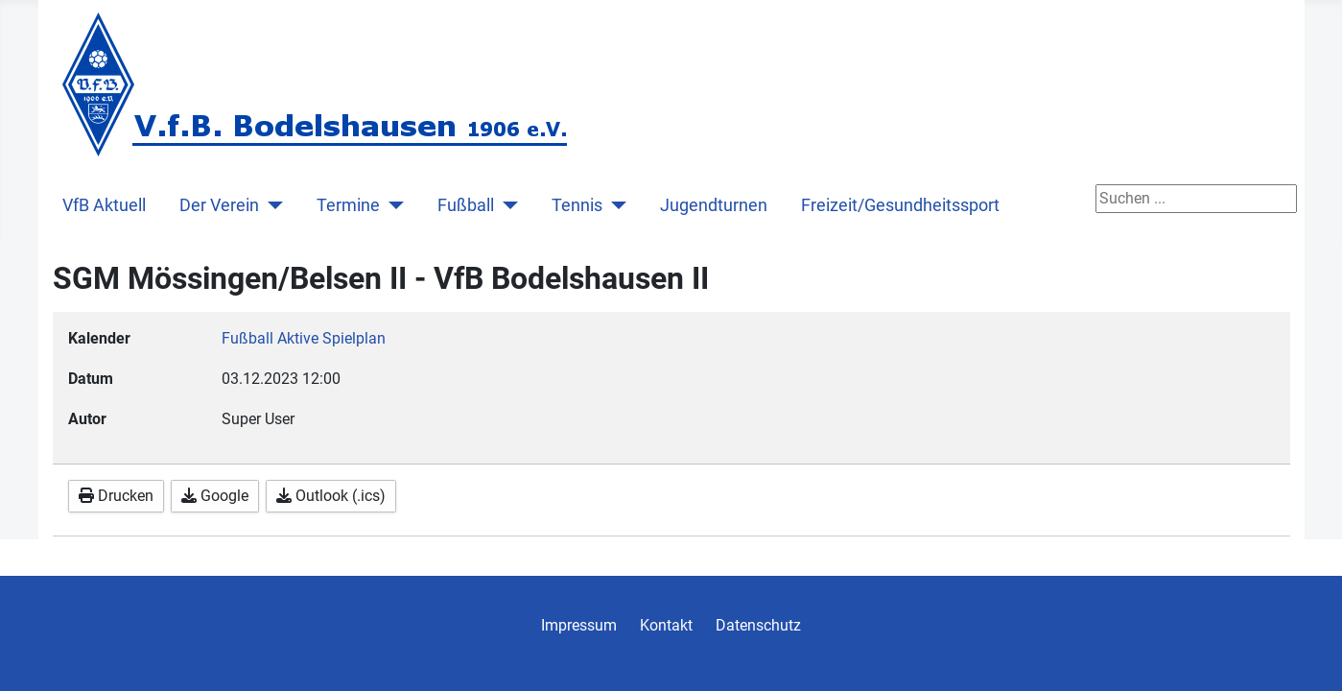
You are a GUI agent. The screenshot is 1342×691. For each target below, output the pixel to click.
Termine (348, 205)
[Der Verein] (271, 205)
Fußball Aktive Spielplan (304, 338)
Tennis (577, 205)
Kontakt (666, 625)
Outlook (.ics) (331, 496)
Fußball (465, 205)
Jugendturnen (713, 205)
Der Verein (219, 205)
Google (214, 496)
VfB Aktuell (104, 205)
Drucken (116, 496)
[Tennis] (614, 205)
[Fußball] (506, 205)
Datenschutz (758, 625)
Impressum (579, 625)
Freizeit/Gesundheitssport (900, 205)
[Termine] (392, 205)
